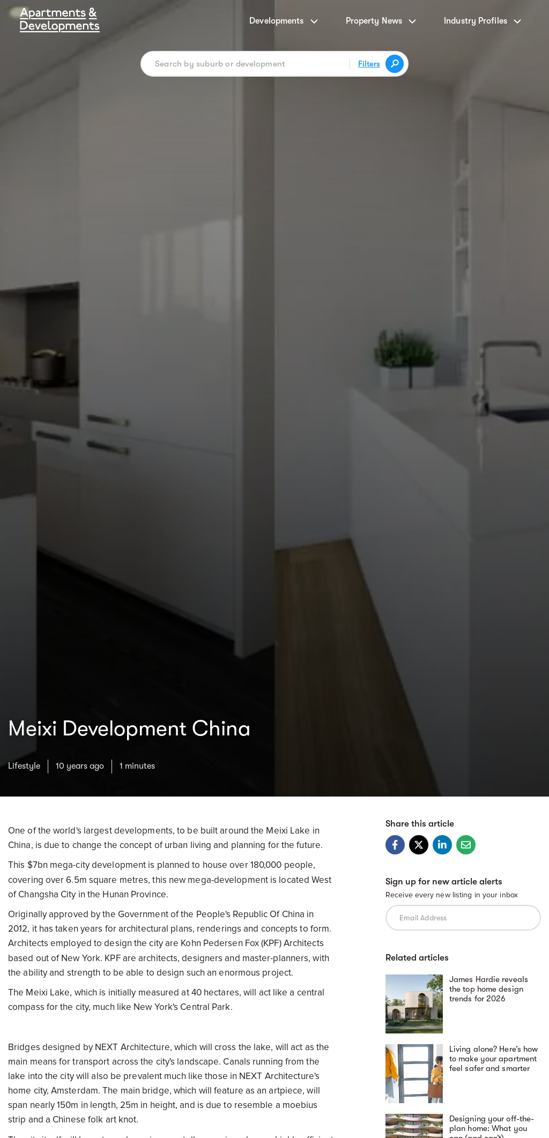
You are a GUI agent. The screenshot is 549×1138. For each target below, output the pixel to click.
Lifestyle (24, 766)
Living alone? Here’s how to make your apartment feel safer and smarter (493, 1058)
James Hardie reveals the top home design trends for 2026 (488, 989)
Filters (369, 64)
